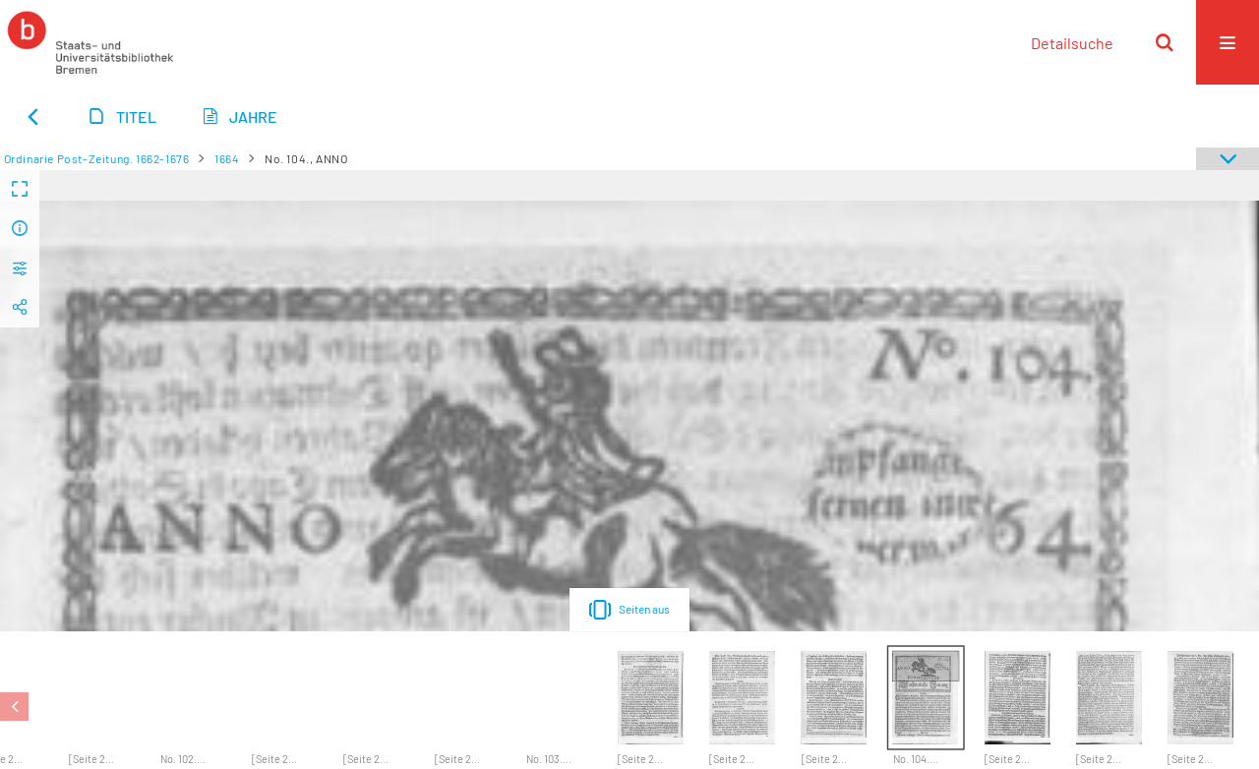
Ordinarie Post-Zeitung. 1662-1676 (97, 158)
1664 (226, 158)
